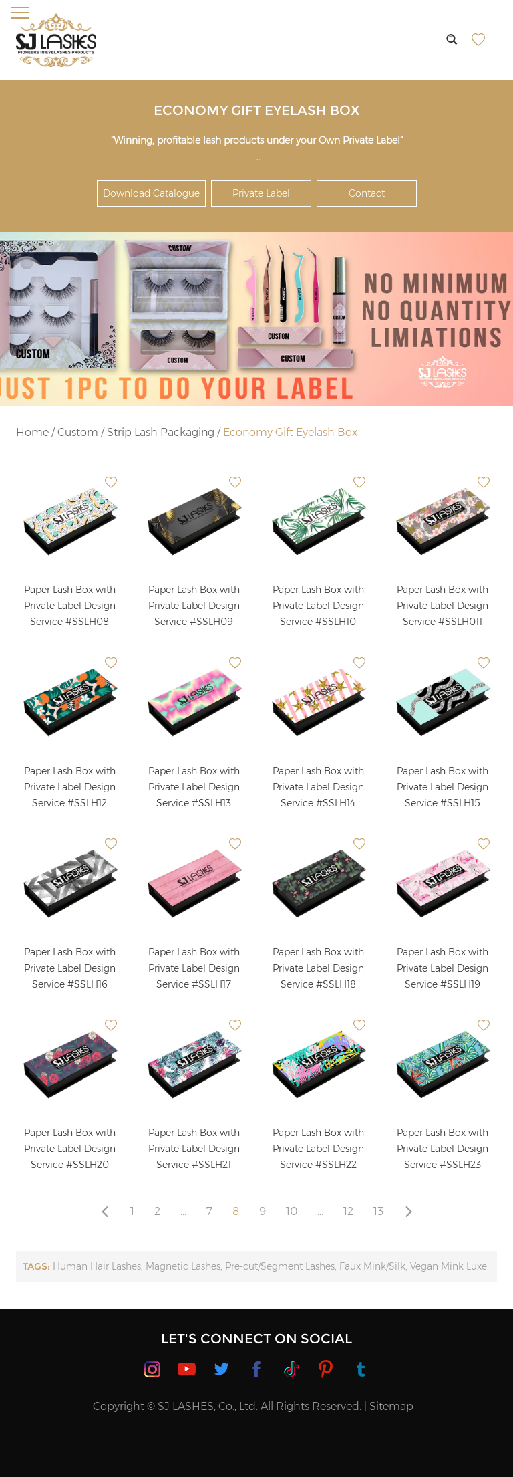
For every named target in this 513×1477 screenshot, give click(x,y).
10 (291, 1211)
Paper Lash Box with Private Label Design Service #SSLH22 (318, 1149)
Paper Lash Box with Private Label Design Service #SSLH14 (318, 787)
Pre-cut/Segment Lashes (280, 1266)
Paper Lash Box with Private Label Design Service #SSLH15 (442, 787)
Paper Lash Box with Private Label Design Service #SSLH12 (70, 787)
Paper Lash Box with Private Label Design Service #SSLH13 (194, 787)
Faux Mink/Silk (372, 1266)
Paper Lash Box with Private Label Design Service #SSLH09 (194, 606)
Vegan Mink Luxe (448, 1266)
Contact (367, 193)
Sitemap (391, 1406)
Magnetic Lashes (183, 1266)
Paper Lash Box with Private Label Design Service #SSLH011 (442, 606)
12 (348, 1211)
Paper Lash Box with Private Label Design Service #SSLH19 (442, 968)
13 (378, 1211)
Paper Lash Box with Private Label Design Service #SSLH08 (70, 606)
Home (32, 432)
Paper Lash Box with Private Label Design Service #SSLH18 (318, 968)
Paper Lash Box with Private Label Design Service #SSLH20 (70, 1149)
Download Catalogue (151, 193)
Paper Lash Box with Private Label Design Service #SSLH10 (318, 606)
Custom (77, 432)
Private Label (261, 193)
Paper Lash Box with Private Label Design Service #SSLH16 (70, 968)
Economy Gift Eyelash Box (290, 432)
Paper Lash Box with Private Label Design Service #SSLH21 (194, 1149)
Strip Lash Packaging (160, 432)
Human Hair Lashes (97, 1266)
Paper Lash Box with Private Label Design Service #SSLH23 (442, 1149)
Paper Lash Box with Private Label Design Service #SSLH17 (194, 968)
